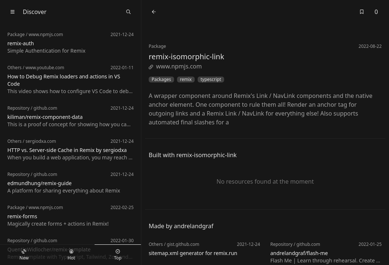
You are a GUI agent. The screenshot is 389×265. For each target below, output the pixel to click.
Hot (71, 255)
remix (186, 79)
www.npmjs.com (175, 66)
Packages (161, 79)
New (24, 255)
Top (117, 255)
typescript (211, 79)
